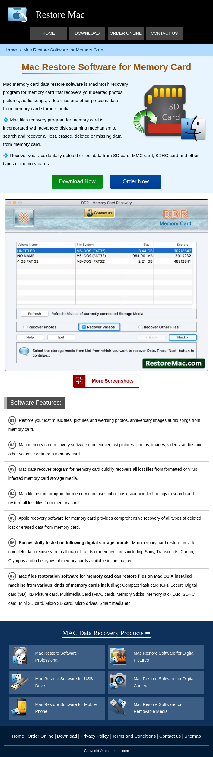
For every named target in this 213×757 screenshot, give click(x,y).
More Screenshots (103, 381)
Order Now (135, 181)
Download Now (77, 181)
